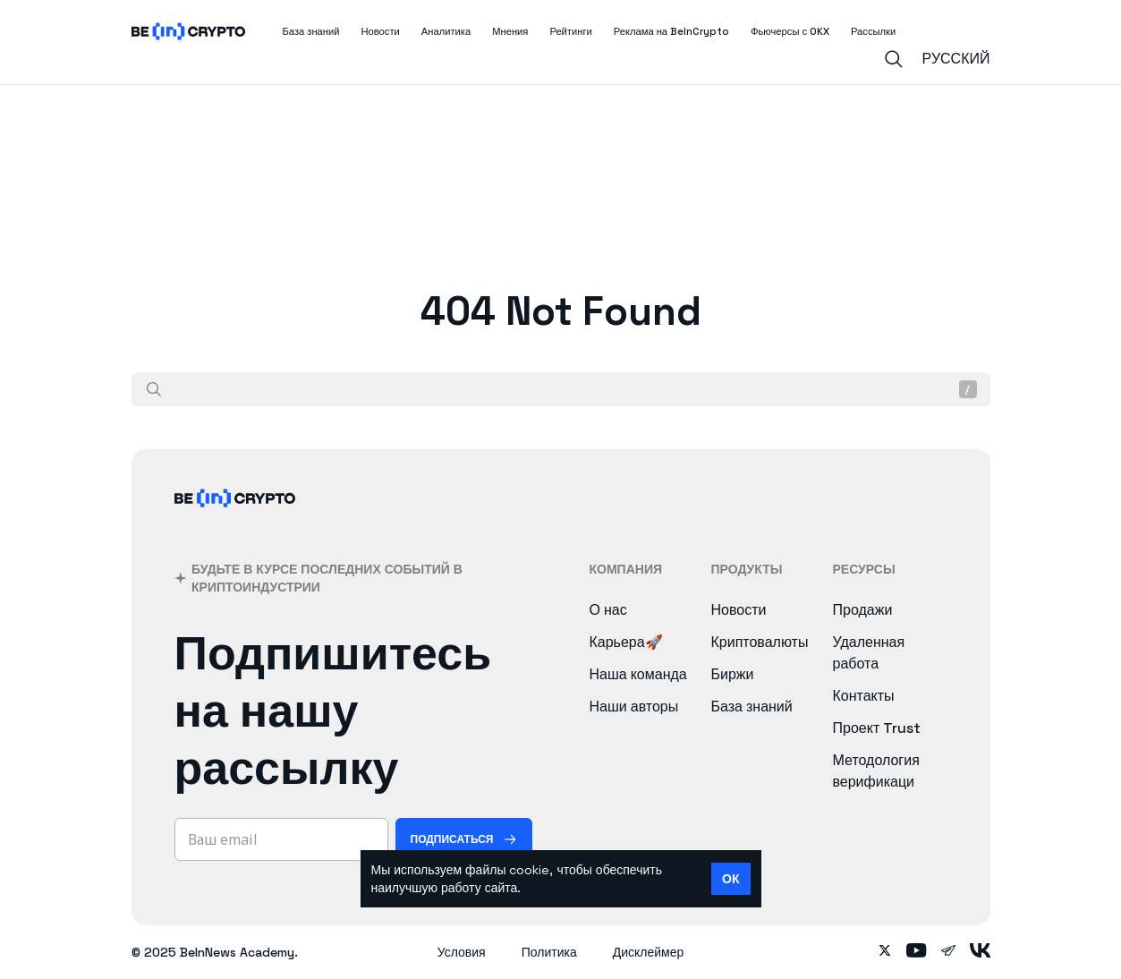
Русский (956, 58)
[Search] (893, 59)
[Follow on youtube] (916, 952)
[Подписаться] (463, 839)
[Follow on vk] (980, 952)
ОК (730, 879)
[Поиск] (154, 389)
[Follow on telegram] (948, 952)
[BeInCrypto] (235, 521)
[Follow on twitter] (885, 952)
